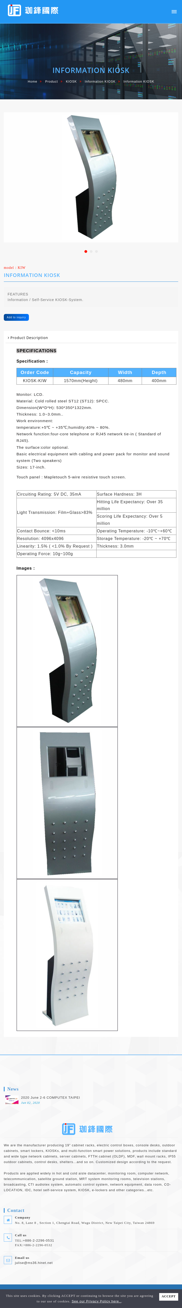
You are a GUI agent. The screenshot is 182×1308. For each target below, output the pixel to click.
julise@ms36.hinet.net (34, 1263)
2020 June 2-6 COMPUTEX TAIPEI (50, 1097)
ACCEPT (169, 1296)
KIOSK (71, 82)
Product (51, 82)
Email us (22, 1258)
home (32, 82)
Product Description (29, 337)
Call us (21, 1235)
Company (22, 1217)
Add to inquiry (16, 317)
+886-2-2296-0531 (38, 1240)
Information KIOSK (100, 82)
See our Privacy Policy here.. (96, 1301)
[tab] (91, 338)
